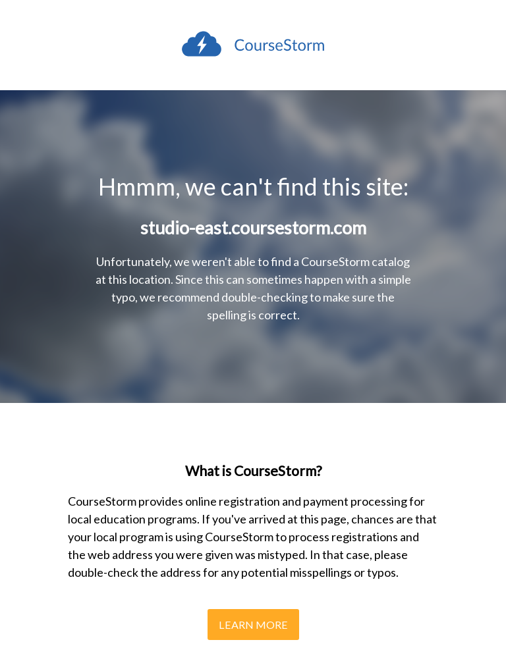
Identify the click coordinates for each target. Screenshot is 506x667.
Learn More (253, 624)
